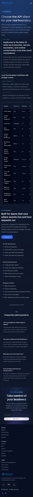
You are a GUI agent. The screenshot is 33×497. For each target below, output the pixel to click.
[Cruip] (7, 3)
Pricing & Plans (5, 432)
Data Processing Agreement (8, 462)
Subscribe (16, 419)
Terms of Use (4, 464)
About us (3, 443)
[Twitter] (2, 493)
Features (3, 430)
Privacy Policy (4, 467)
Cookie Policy (4, 469)
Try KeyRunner (7, 237)
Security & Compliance (7, 451)
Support (3, 453)
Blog (2, 446)
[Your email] (16, 415)
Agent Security (5, 434)
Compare (3, 437)
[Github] (5, 493)
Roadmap (3, 455)
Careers (3, 448)
